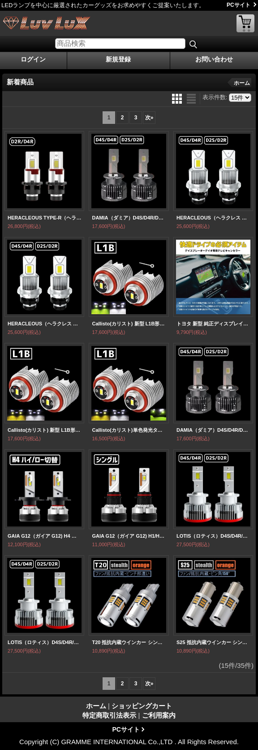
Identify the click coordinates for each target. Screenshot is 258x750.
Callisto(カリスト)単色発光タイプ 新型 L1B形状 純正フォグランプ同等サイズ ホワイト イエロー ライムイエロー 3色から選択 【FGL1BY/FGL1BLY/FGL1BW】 (128, 430)
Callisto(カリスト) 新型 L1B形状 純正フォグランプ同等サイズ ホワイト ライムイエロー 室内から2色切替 (128, 323)
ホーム (242, 83)
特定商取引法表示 (109, 715)
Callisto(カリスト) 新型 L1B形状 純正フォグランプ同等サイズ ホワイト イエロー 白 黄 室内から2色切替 (44, 430)
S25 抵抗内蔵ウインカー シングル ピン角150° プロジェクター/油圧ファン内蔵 (213, 642)
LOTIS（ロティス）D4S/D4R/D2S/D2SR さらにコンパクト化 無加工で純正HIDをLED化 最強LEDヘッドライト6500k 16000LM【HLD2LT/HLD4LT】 (213, 536)
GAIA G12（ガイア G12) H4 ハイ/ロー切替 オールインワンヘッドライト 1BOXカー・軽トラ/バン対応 (44, 536)
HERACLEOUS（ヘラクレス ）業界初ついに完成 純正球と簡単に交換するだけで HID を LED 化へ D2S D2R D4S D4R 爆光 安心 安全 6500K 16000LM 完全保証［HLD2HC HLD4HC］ (213, 217)
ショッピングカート (245, 23)
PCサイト (238, 5)
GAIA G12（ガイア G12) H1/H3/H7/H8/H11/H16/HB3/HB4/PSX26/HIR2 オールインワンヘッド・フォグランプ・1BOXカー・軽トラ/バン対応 (128, 536)
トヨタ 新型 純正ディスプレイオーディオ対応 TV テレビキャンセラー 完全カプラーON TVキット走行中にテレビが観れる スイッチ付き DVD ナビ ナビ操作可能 (213, 323)
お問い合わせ (214, 59)
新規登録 (118, 59)
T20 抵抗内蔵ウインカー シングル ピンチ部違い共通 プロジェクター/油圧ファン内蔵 (128, 642)
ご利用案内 (159, 715)
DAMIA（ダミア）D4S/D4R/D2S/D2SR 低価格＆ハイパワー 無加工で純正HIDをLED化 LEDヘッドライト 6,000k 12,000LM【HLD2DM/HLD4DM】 (128, 217)
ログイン (33, 59)
